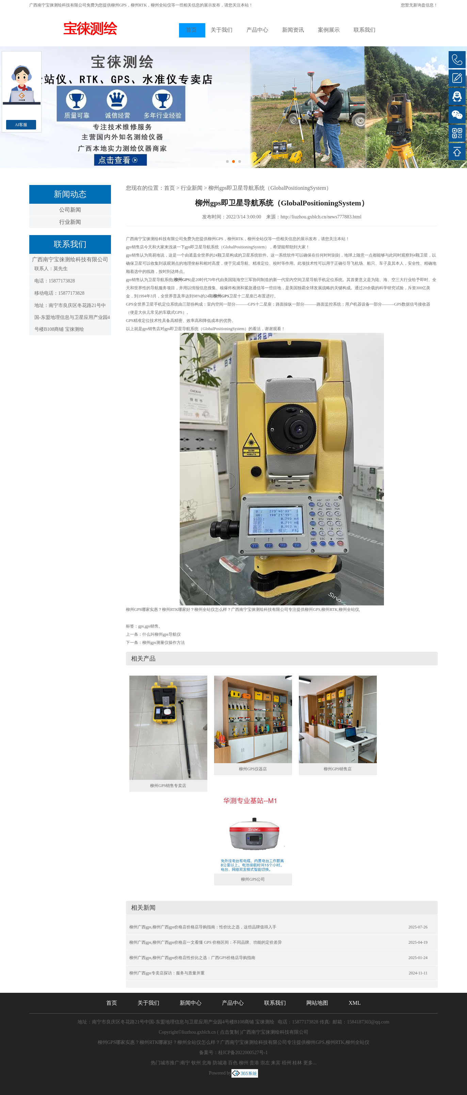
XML (355, 1003)
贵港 (254, 1062)
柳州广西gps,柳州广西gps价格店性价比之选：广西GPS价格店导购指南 (192, 957)
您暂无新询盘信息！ (419, 5)
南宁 (185, 1062)
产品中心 (257, 30)
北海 (206, 1062)
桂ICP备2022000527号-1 (243, 1052)
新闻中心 (191, 1003)
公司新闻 (70, 210)
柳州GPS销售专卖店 (168, 785)
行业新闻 (70, 222)
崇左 (265, 1062)
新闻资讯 (293, 30)
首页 (191, 30)
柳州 (243, 1062)
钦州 (196, 1062)
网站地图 (317, 1003)
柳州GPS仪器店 (253, 769)
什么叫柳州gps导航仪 (161, 634)
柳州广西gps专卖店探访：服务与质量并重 (167, 973)
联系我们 (364, 30)
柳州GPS (119, 5)
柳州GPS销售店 (338, 769)
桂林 (297, 1062)
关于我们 (221, 30)
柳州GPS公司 (253, 879)
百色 (233, 1062)
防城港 (220, 1062)
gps (141, 626)
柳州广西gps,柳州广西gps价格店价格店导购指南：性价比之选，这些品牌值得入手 (202, 927)
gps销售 (152, 626)
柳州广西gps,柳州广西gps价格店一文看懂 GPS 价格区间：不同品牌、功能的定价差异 (205, 942)
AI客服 (21, 124)
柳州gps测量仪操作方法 (163, 642)
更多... (310, 1062)
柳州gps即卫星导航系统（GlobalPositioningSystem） (270, 188)
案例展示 (329, 30)
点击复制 (229, 1032)
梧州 (286, 1062)
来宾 (275, 1062)
